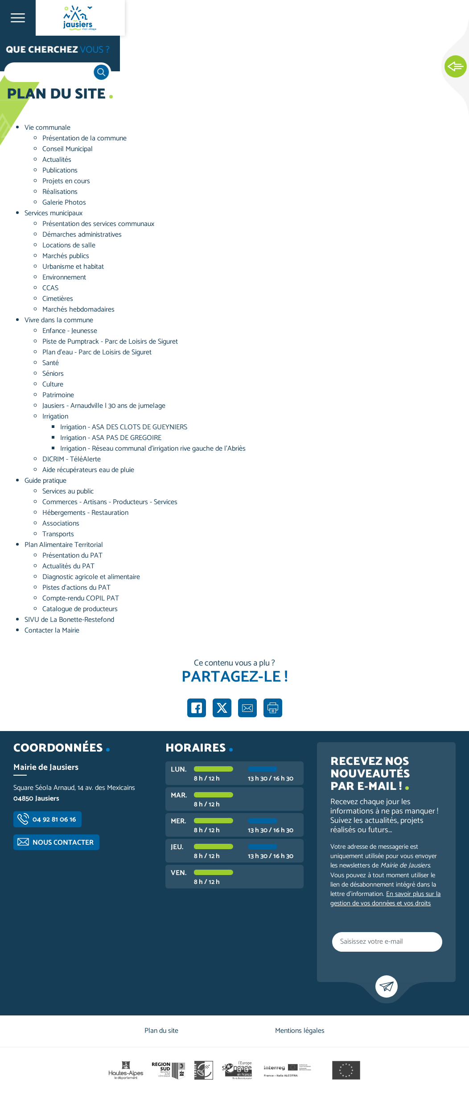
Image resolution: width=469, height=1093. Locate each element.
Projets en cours (66, 181)
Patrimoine (58, 395)
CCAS (50, 288)
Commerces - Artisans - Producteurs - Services (109, 502)
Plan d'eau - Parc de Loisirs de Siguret (97, 352)
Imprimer (272, 708)
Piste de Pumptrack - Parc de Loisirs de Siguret (110, 342)
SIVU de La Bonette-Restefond (69, 620)
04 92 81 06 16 (54, 820)
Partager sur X (222, 708)
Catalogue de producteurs (80, 609)
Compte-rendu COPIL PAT (80, 598)
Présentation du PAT (72, 556)
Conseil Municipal (67, 149)
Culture (52, 384)
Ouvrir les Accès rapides (455, 66)
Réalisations (60, 192)
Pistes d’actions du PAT (76, 588)
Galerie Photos (64, 203)
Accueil (25, 54)
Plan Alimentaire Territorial (64, 545)
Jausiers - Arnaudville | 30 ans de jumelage (103, 406)
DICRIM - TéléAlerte (71, 459)
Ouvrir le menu (18, 18)
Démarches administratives (82, 235)
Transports (58, 534)
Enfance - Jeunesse (69, 331)
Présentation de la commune (84, 138)
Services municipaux (53, 213)
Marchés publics (65, 256)
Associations (60, 524)
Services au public (68, 491)
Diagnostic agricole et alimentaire (91, 577)
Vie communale (47, 128)
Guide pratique (45, 481)
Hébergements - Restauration (85, 513)
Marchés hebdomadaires (78, 310)
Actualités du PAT (68, 566)
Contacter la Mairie (52, 631)
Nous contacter (63, 843)
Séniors (53, 374)
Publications (60, 170)
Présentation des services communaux (98, 224)
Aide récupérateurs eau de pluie (88, 470)
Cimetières (57, 299)
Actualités (56, 160)
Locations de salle (68, 245)
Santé (50, 363)
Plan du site (161, 1031)
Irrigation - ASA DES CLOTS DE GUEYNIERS (123, 427)
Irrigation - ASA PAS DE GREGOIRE (110, 438)
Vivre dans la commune (59, 320)
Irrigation (55, 417)
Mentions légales (300, 1031)
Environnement (64, 277)
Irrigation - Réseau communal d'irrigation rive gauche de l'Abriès (153, 449)
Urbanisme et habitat (73, 267)
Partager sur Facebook (196, 708)
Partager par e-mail (247, 708)
